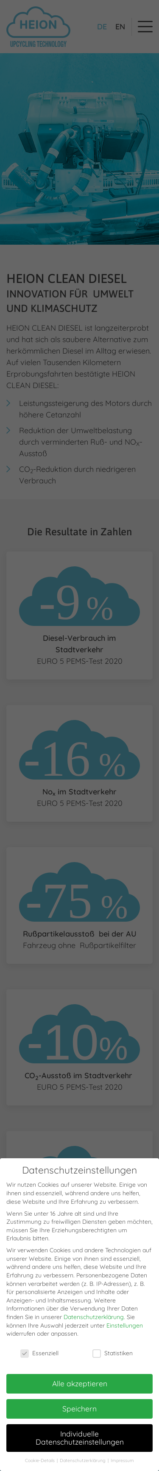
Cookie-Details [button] (40, 1461)
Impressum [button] (122, 1461)
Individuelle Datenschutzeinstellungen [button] (80, 1438)
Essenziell (39, 1354)
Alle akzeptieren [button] (79, 1383)
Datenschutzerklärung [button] (83, 1461)
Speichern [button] (79, 1408)
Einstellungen (124, 1325)
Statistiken (112, 1354)
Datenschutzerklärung (94, 1317)
